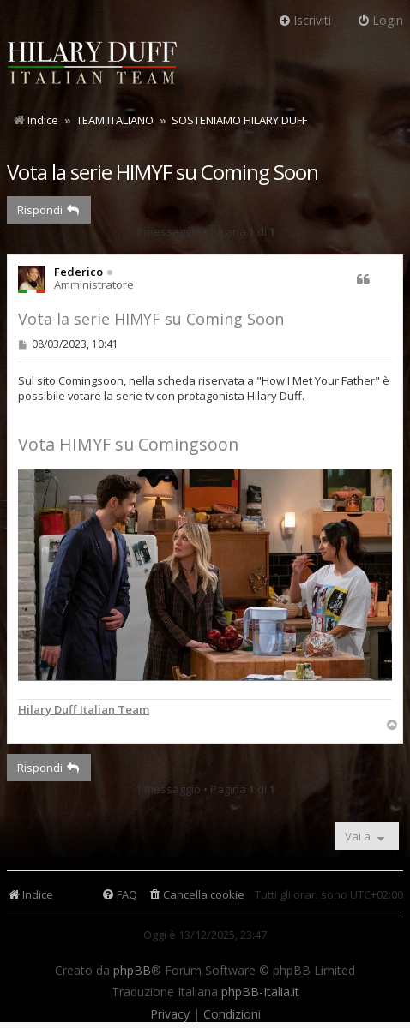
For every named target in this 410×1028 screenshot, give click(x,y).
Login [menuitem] (380, 20)
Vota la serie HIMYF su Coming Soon (162, 172)
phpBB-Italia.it (260, 992)
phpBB (132, 970)
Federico (78, 271)
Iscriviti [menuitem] (304, 20)
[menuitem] (196, 894)
